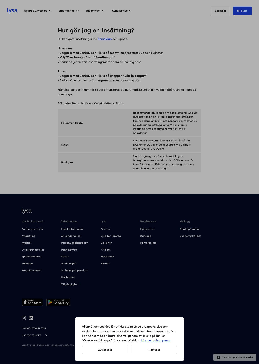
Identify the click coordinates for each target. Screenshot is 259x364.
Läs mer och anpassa (156, 340)
